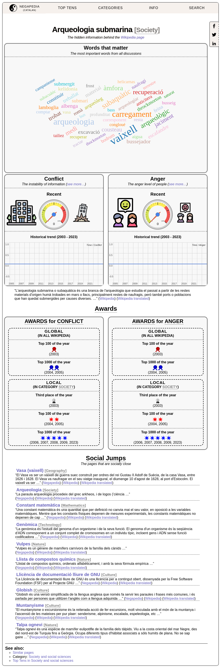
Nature (38, 544)
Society (147, 29)
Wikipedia (106, 298)
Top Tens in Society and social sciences (43, 660)
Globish (24, 590)
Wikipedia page (132, 37)
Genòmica (26, 524)
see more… (76, 184)
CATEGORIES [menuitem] (110, 8)
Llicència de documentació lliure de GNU (58, 574)
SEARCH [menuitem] (197, 8)
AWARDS (36, 321)
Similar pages (23, 652)
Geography (55, 471)
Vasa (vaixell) (30, 470)
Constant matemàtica (38, 505)
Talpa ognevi (29, 624)
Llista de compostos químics (46, 559)
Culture (109, 575)
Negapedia (51, 483)
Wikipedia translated (133, 298)
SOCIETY (66, 387)
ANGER (174, 321)
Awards (106, 308)
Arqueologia (29, 489)
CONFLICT (70, 321)
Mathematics (73, 505)
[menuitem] (24, 8)
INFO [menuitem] (153, 8)
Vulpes (23, 544)
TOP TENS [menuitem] (67, 8)
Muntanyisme (30, 605)
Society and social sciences (50, 657)
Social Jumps (106, 458)
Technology (50, 525)
